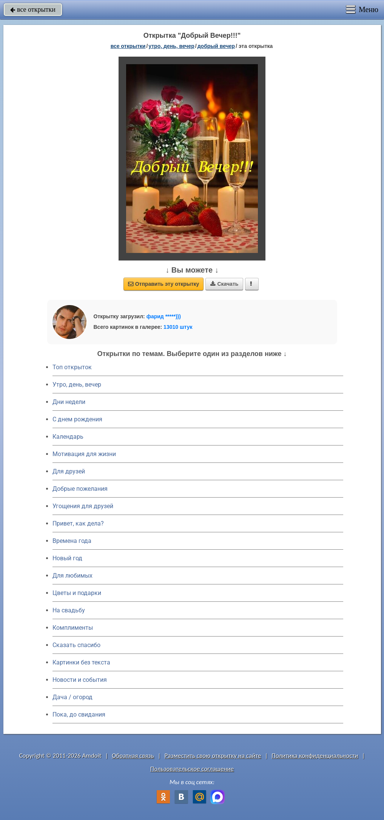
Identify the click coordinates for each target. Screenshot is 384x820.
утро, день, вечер (171, 46)
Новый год (67, 558)
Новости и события (79, 679)
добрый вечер (216, 46)
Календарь (67, 436)
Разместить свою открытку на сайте (213, 756)
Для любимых (72, 575)
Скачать (224, 284)
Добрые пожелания (80, 488)
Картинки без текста (81, 662)
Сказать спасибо (76, 645)
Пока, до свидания (78, 714)
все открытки (33, 9)
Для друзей (68, 471)
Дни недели (68, 401)
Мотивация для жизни (84, 454)
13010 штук (178, 327)
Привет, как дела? (78, 523)
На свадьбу (68, 610)
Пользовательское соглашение (192, 769)
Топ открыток (72, 367)
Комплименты (72, 627)
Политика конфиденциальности (314, 756)
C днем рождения (77, 419)
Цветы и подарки (76, 593)
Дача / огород (72, 697)
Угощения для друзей (82, 506)
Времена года (71, 540)
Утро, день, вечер (76, 384)
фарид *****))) (164, 316)
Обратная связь (133, 756)
